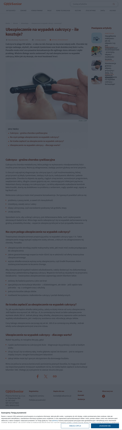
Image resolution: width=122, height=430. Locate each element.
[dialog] (61, 419)
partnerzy (55, 420)
